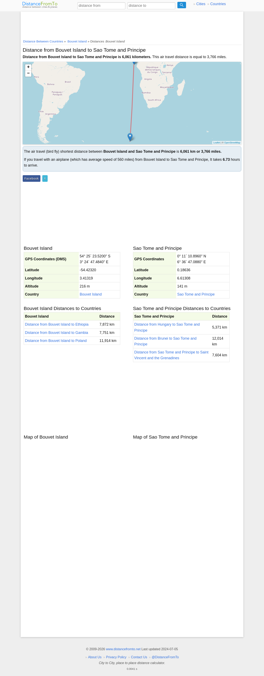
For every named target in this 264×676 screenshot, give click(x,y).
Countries (218, 4)
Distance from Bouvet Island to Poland (56, 341)
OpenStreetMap (232, 142)
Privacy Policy (116, 657)
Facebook (31, 178)
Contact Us (139, 657)
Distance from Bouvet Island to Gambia (56, 333)
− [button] (28, 73)
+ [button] (28, 67)
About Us (94, 657)
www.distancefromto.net (123, 649)
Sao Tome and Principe (196, 294)
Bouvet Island (91, 294)
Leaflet (216, 142)
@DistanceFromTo (165, 657)
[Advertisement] (132, 24)
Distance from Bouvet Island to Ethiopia (56, 324)
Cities (200, 4)
